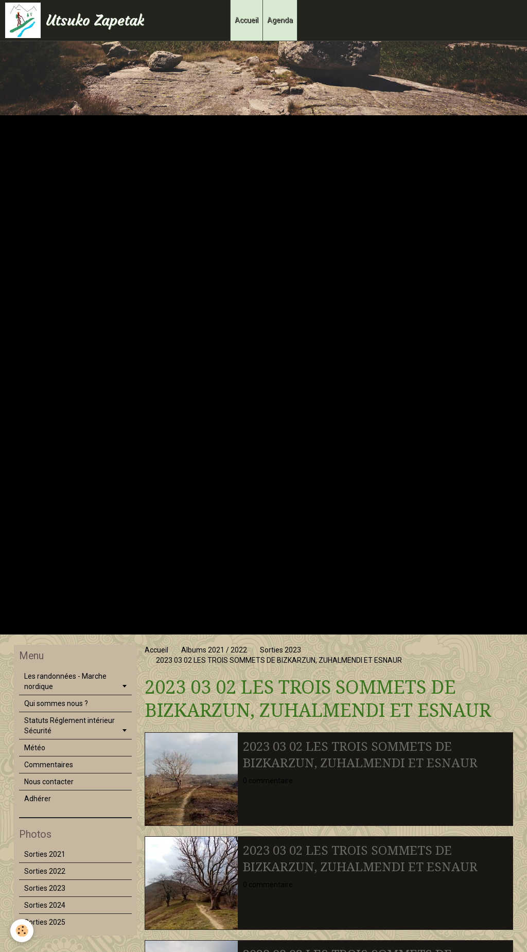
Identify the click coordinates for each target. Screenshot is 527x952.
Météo (34, 748)
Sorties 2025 (44, 922)
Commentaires (48, 765)
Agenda (280, 20)
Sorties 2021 (44, 854)
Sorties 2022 (44, 871)
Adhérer (37, 799)
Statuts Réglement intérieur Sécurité (69, 725)
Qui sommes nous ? (56, 703)
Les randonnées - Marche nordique (65, 681)
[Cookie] (21, 930)
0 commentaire (268, 781)
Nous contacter (49, 782)
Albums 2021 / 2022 (214, 650)
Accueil (246, 20)
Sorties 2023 (280, 650)
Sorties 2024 (44, 905)
